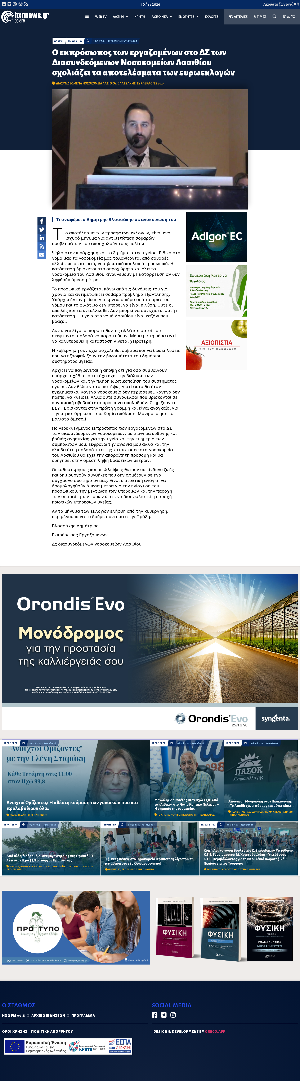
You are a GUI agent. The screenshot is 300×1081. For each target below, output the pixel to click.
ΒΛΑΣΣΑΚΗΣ (127, 83)
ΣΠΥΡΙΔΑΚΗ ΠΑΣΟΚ (249, 869)
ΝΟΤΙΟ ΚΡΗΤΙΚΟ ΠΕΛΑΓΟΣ (200, 815)
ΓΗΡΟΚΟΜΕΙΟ (146, 869)
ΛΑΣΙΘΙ (58, 41)
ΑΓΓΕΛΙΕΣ (238, 17)
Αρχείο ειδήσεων (48, 1016)
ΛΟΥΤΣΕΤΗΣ (177, 815)
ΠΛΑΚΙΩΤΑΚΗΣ (240, 812)
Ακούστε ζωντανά (281, 4)
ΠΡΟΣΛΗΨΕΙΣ (129, 869)
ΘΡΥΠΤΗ (14, 866)
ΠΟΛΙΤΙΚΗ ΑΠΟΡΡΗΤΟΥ (52, 1032)
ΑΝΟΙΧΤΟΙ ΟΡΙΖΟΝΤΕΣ (34, 815)
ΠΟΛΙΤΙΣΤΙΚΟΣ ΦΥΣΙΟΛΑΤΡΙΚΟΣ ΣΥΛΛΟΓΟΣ (69, 866)
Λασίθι (120, 17)
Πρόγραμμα (83, 1016)
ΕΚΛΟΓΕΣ (212, 17)
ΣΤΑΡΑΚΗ (15, 815)
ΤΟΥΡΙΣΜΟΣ (214, 869)
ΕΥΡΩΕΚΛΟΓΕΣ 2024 (151, 83)
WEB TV (101, 17)
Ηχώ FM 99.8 (13, 1016)
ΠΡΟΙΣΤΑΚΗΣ (13, 869)
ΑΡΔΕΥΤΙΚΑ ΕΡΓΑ (258, 812)
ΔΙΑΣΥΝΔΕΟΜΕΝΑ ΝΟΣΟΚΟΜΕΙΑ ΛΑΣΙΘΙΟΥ (86, 83)
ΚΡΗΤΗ (139, 17)
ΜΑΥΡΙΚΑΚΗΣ (276, 812)
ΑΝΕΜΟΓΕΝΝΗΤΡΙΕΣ (32, 866)
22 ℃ (289, 17)
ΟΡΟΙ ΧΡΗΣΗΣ (14, 1032)
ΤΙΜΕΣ (260, 17)
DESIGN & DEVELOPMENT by (189, 1032)
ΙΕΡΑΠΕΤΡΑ (75, 41)
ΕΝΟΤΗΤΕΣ (188, 17)
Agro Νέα (162, 17)
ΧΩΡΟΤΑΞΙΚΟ (229, 869)
